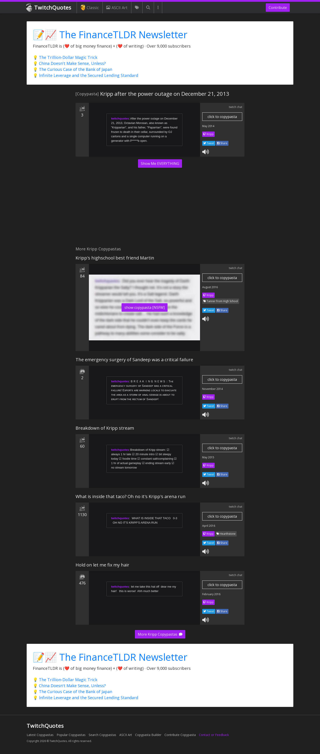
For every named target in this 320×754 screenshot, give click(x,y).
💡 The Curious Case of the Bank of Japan (72, 69)
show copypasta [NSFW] (144, 307)
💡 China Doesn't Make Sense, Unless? (69, 63)
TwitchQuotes (49, 7)
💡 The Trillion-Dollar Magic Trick (65, 57)
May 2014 (208, 126)
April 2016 (208, 526)
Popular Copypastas (71, 735)
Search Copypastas (102, 735)
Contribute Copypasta (180, 735)
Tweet (208, 143)
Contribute (278, 7)
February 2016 (211, 594)
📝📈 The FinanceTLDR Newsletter (110, 34)
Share (222, 143)
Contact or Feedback (214, 735)
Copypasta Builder (148, 735)
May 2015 (208, 457)
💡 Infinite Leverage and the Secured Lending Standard (85, 75)
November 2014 (212, 389)
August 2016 (210, 287)
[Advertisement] (160, 209)
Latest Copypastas (40, 735)
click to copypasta (222, 116)
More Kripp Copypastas (160, 634)
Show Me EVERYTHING (160, 163)
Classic (89, 7)
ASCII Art (117, 7)
